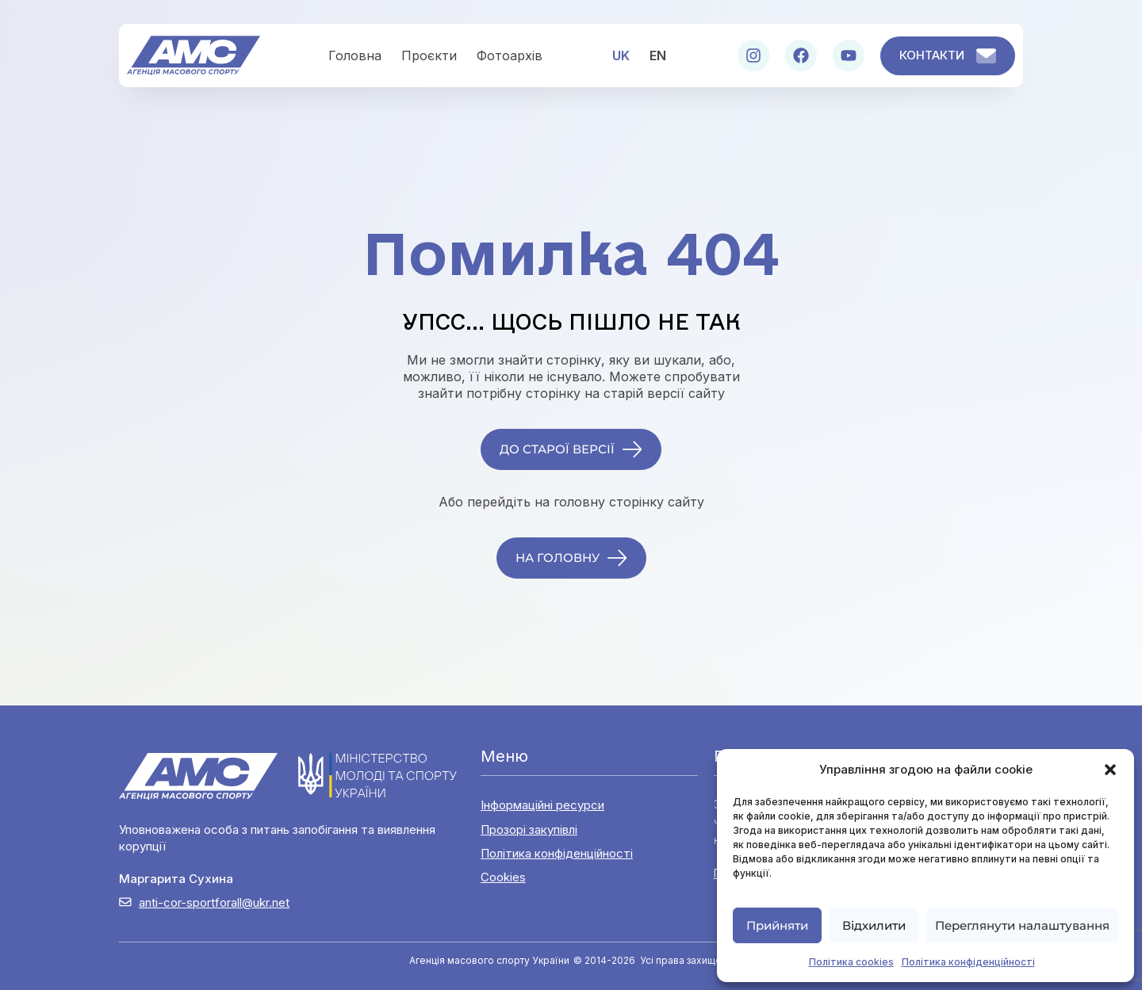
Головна (354, 55)
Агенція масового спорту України (489, 960)
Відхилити (874, 925)
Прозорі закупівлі (529, 829)
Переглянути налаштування (1022, 925)
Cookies (503, 877)
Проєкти (429, 55)
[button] (1110, 770)
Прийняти (777, 925)
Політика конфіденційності (968, 962)
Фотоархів (509, 55)
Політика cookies (851, 962)
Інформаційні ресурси (542, 804)
